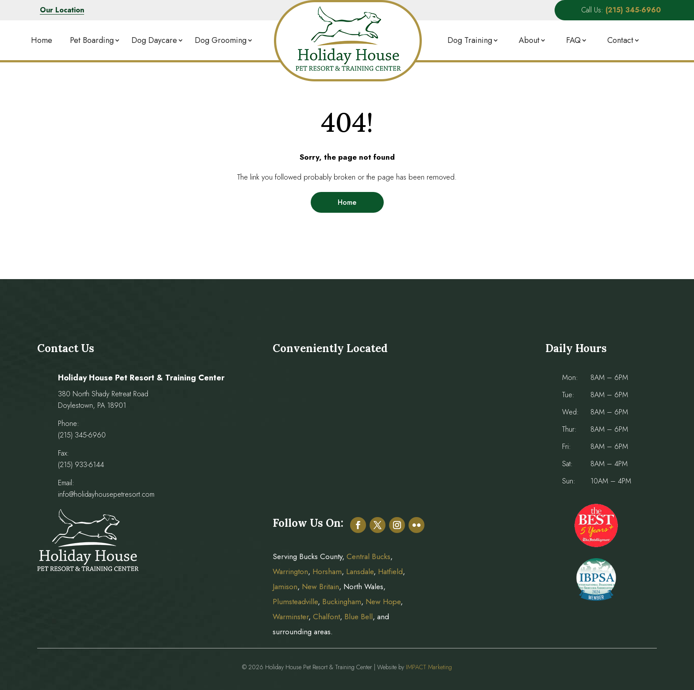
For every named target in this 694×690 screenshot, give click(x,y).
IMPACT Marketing (429, 667)
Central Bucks (368, 556)
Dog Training (469, 40)
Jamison (285, 586)
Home (41, 40)
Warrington (290, 571)
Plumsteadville (295, 601)
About (529, 40)
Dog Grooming (221, 40)
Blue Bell (358, 616)
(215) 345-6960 (82, 435)
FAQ (573, 40)
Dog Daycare (154, 40)
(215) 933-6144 (81, 465)
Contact (620, 40)
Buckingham (341, 601)
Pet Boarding (92, 40)
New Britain (320, 586)
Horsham (327, 571)
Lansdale (360, 571)
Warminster (290, 616)
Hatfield (390, 571)
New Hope (382, 601)
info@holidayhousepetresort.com (106, 494)
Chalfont (326, 616)
